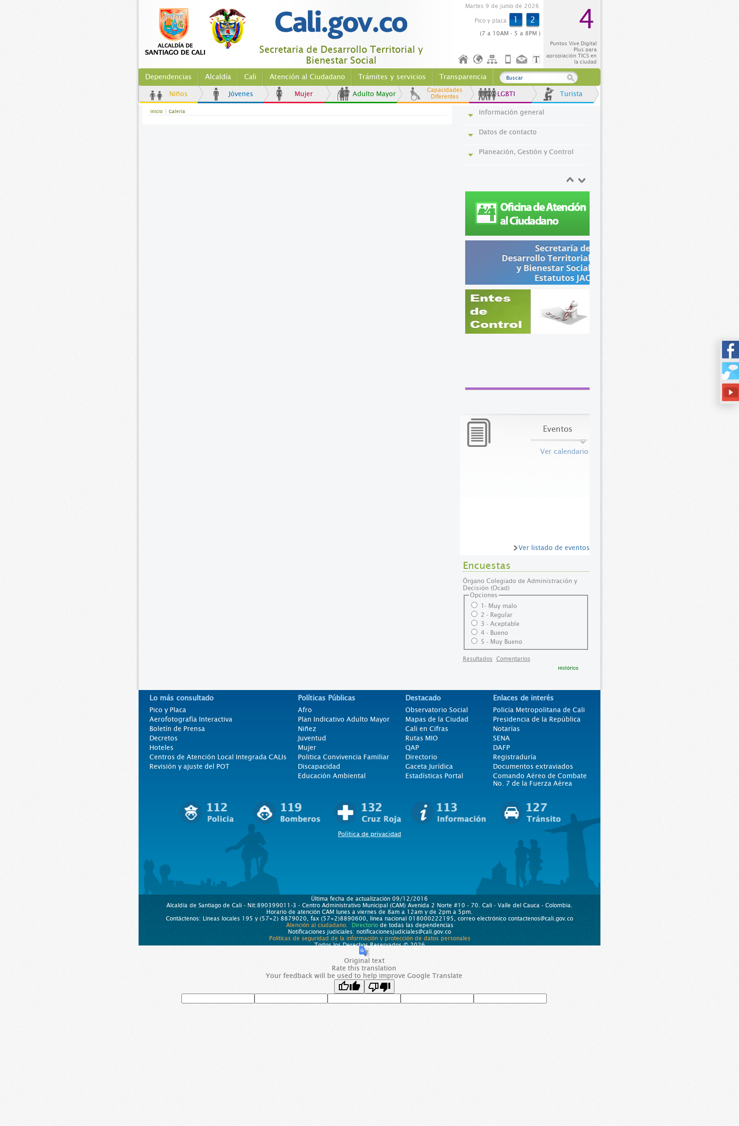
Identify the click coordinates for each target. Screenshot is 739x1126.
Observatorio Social (436, 710)
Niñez (307, 728)
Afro (305, 710)
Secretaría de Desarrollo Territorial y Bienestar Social (341, 55)
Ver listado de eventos (554, 547)
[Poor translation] (379, 986)
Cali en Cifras (426, 728)
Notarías (506, 728)
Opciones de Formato (537, 60)
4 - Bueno (494, 632)
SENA (501, 738)
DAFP (501, 747)
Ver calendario (564, 451)
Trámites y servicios (392, 77)
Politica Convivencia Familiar (343, 757)
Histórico (568, 668)
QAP (412, 747)
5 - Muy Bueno (501, 641)
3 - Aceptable (500, 623)
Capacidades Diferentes (444, 93)
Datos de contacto (508, 132)
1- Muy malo (499, 605)
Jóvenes (241, 94)
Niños (178, 94)
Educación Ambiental (332, 776)
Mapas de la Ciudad (436, 719)
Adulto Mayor (374, 94)
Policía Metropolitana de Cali (539, 710)
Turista (571, 94)
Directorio (421, 757)
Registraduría (514, 757)
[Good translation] (349, 986)
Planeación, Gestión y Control (526, 152)
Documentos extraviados (533, 766)
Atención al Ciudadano (307, 77)
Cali (250, 77)
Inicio (463, 60)
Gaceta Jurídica (429, 766)
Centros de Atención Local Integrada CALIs (218, 757)
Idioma (478, 60)
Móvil (508, 60)
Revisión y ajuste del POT (189, 766)
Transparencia (462, 77)
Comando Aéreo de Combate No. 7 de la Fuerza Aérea (540, 779)
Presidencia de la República (537, 719)
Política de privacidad (369, 834)
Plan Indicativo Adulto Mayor (344, 719)
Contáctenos (522, 60)
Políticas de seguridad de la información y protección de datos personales (369, 938)
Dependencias (168, 77)
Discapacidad (319, 766)
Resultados (478, 659)
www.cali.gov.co (200, 32)
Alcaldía (218, 77)
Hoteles (161, 747)
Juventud (312, 738)
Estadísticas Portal (434, 776)
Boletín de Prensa (177, 728)
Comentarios (513, 659)
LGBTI (506, 94)
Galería (177, 111)
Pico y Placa (167, 710)
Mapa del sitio (493, 60)
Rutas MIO (421, 738)
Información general (511, 112)
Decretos (163, 738)
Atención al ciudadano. (317, 925)
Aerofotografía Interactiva (190, 719)
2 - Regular (496, 614)
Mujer (304, 94)
